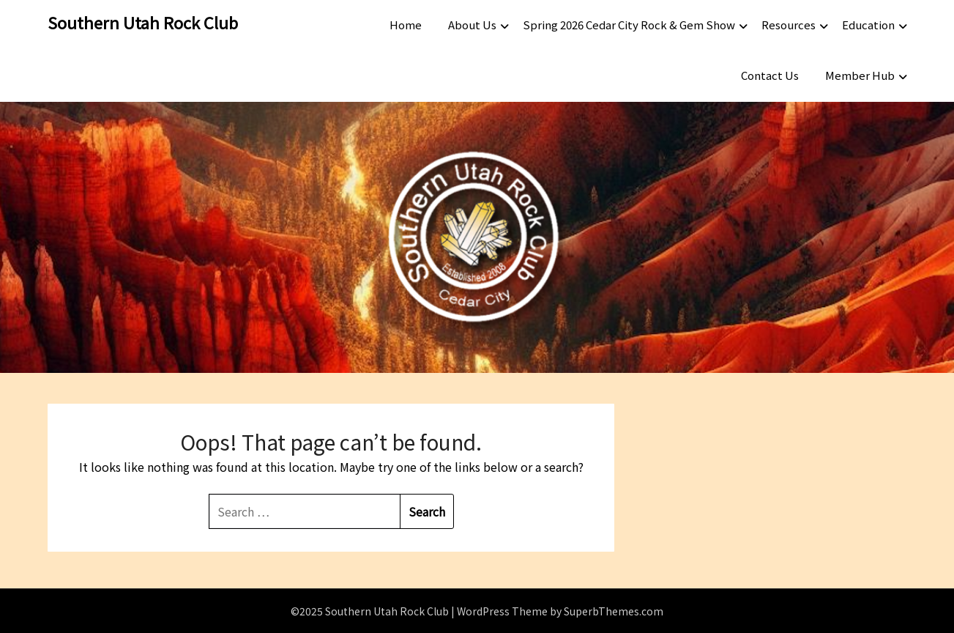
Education (868, 24)
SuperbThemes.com (613, 611)
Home (406, 24)
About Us (472, 24)
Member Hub (860, 75)
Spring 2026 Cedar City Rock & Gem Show (629, 24)
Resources (788, 24)
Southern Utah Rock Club (143, 22)
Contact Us (770, 75)
